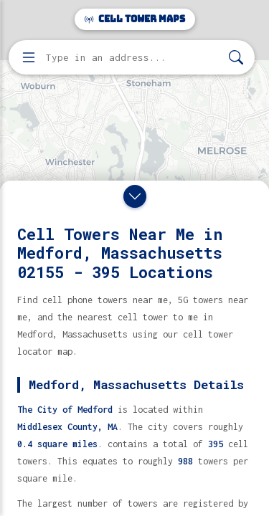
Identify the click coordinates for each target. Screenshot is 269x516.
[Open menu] (28, 57)
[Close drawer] (134, 196)
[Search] (236, 57)
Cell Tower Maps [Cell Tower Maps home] (135, 19)
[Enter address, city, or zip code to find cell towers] (133, 58)
